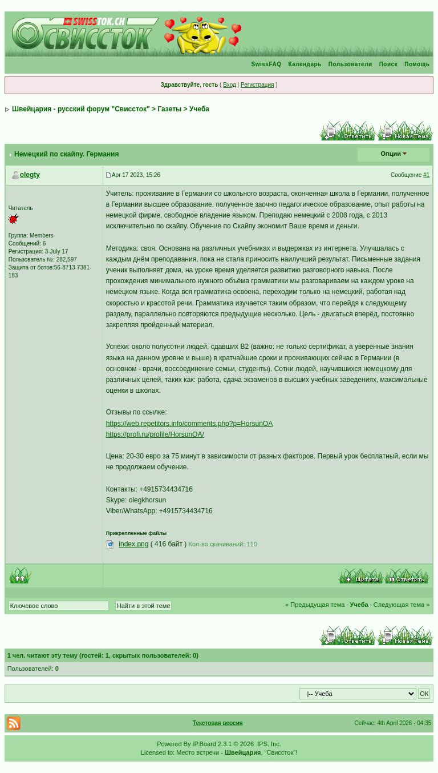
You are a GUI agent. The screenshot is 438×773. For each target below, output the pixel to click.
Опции (391, 153)
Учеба (199, 109)
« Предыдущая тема (314, 604)
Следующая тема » (401, 604)
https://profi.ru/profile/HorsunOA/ (155, 434)
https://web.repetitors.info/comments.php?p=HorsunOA (189, 424)
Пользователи (350, 64)
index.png (133, 544)
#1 (426, 175)
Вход (229, 85)
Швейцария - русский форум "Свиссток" (81, 109)
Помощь (416, 64)
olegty (30, 175)
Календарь (304, 64)
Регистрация (257, 85)
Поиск (388, 64)
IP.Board (204, 743)
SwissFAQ (267, 64)
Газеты (169, 109)
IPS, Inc (268, 743)
